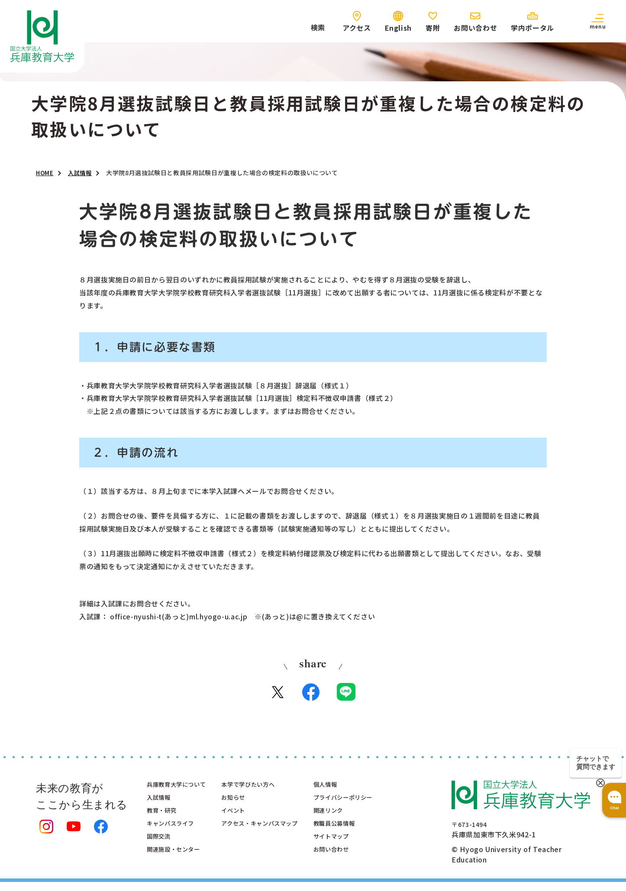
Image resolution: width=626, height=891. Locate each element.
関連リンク (361, 820)
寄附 (433, 27)
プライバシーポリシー (379, 805)
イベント (248, 820)
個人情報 (357, 790)
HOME (45, 173)
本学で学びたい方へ (266, 790)
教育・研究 (165, 820)
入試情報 (82, 173)
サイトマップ (365, 849)
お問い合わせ (475, 27)
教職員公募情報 (368, 835)
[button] (597, 21)
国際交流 (161, 849)
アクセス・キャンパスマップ (280, 835)
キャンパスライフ (175, 835)
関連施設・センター (179, 864)
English (398, 27)
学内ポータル (532, 27)
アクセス (356, 27)
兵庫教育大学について (183, 790)
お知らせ (248, 805)
